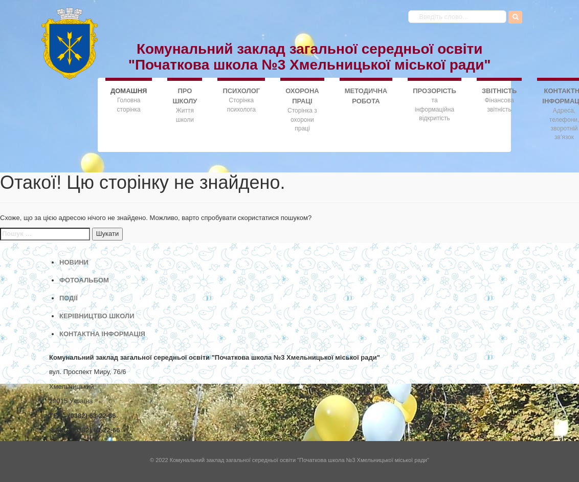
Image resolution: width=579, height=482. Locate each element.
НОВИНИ (73, 262)
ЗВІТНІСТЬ (499, 91)
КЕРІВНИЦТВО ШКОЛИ (97, 316)
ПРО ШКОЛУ (184, 96)
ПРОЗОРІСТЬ (434, 91)
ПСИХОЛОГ (241, 91)
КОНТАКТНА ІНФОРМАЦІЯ (102, 334)
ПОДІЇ (68, 298)
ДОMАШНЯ (128, 90)
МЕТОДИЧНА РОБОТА (366, 96)
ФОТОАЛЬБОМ (84, 280)
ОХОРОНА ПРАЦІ (302, 96)
